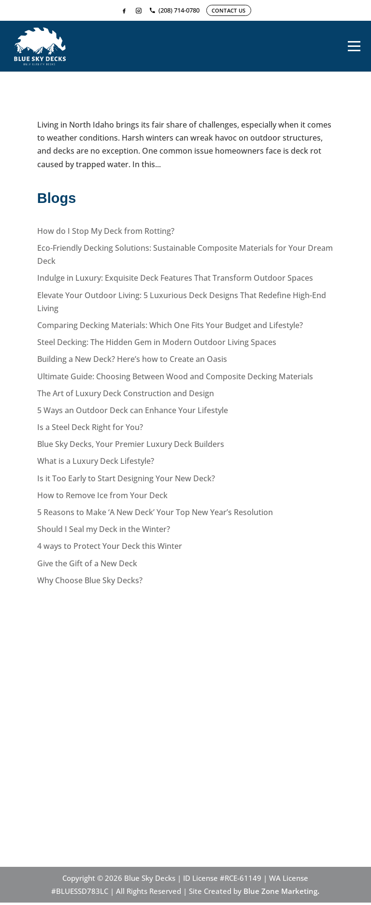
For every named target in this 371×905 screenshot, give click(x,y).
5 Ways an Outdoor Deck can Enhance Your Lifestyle (132, 412)
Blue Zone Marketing (280, 893)
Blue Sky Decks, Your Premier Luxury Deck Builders (130, 446)
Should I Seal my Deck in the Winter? (103, 531)
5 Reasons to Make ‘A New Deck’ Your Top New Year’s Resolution (155, 514)
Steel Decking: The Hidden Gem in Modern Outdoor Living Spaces (156, 344)
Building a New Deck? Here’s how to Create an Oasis (132, 361)
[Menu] (354, 47)
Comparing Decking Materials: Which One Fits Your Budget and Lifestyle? (170, 327)
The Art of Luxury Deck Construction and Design (125, 395)
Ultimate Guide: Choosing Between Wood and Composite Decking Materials (175, 378)
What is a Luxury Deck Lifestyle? (95, 464)
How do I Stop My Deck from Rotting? (154, 108)
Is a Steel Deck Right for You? (90, 429)
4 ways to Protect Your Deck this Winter (109, 549)
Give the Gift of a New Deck (87, 565)
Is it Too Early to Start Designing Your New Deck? (126, 480)
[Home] (40, 47)
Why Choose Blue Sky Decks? (90, 582)
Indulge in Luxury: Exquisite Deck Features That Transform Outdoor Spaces (175, 280)
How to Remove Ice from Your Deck (102, 497)
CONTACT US (229, 10)
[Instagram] (139, 10)
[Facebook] (124, 10)
